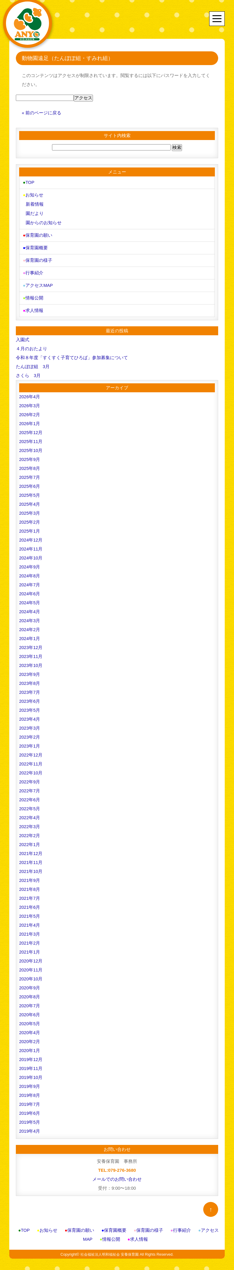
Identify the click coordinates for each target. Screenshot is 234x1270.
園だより (34, 212)
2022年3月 (30, 822)
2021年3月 (30, 930)
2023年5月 (30, 706)
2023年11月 (31, 652)
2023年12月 (31, 643)
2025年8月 (30, 464)
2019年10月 (31, 1073)
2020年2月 (30, 1037)
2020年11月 (31, 966)
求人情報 (32, 307)
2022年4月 (30, 814)
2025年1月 (30, 527)
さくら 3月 (28, 371)
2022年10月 (31, 769)
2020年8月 (30, 993)
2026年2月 (30, 410)
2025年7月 (30, 473)
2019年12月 (31, 1055)
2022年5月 (30, 805)
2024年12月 (31, 536)
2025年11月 (31, 437)
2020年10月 (31, 975)
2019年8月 (30, 1091)
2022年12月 (31, 751)
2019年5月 (30, 1118)
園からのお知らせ (43, 221)
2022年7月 (30, 787)
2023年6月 (30, 697)
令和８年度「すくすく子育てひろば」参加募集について (72, 353)
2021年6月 (30, 903)
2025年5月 (30, 491)
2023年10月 (31, 661)
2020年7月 (30, 1002)
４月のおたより (31, 345)
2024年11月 (31, 545)
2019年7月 (30, 1100)
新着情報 (34, 203)
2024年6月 (30, 590)
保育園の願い (37, 233)
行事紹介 (32, 270)
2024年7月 (30, 581)
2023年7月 (30, 688)
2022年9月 (30, 778)
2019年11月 (31, 1064)
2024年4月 (30, 608)
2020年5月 (30, 1020)
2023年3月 (30, 724)
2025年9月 (30, 455)
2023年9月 (30, 670)
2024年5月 (30, 599)
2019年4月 (30, 1127)
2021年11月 (31, 858)
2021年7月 (30, 894)
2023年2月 (30, 733)
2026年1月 (30, 419)
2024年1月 (30, 634)
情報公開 (32, 294)
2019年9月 (30, 1082)
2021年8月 (30, 885)
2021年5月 (30, 912)
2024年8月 (30, 572)
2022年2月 (30, 831)
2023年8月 (30, 679)
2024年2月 (30, 625)
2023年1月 (30, 742)
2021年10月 (31, 867)
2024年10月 (31, 554)
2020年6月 (30, 1011)
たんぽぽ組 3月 (33, 362)
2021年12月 (31, 849)
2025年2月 (30, 518)
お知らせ (32, 194)
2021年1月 (30, 948)
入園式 (22, 336)
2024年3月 (30, 616)
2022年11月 (31, 760)
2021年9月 (30, 876)
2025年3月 (30, 509)
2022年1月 (30, 840)
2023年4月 (30, 715)
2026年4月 (30, 393)
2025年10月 (31, 446)
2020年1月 (30, 1046)
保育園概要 (35, 245)
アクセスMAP (37, 282)
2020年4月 (30, 1028)
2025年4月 (30, 500)
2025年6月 (30, 482)
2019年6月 (30, 1109)
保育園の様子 (37, 258)
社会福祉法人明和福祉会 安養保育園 (109, 1251)
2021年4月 (30, 921)
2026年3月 (30, 402)
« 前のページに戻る (42, 112)
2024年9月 (30, 563)
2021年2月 (30, 939)
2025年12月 (31, 428)
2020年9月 (30, 984)
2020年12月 (31, 957)
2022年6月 (30, 796)
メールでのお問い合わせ (117, 1175)
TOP (28, 182)
